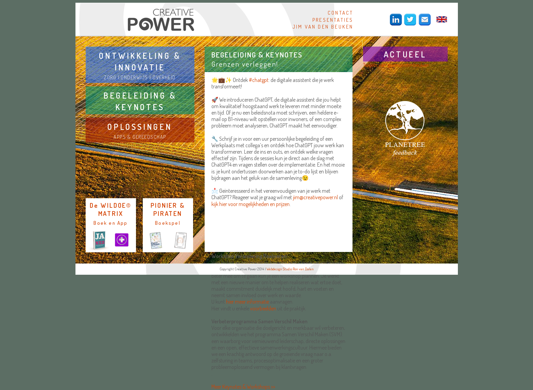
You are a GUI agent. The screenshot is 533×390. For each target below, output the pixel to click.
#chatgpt (259, 80)
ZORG (110, 77)
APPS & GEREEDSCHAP (140, 137)
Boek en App (110, 223)
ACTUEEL (405, 54)
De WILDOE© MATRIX (111, 209)
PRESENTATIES (332, 20)
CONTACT (340, 13)
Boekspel (167, 223)
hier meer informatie (247, 301)
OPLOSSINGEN (139, 126)
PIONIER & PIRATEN (168, 209)
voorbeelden (263, 308)
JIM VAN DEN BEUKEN (323, 26)
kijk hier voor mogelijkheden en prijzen (250, 204)
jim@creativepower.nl (315, 197)
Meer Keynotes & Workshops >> (243, 386)
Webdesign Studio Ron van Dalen (290, 269)
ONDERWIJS (134, 77)
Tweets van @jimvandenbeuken (396, 65)
